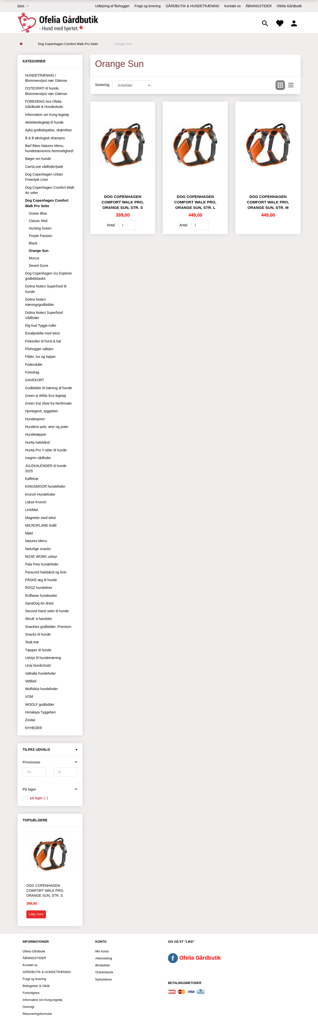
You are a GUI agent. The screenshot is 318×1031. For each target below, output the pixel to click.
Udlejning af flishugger (112, 6)
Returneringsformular (37, 1014)
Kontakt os (232, 6)
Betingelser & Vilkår (36, 986)
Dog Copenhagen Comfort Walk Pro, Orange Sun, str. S (45, 890)
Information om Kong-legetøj (42, 1000)
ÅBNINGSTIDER (259, 6)
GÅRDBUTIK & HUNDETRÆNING (192, 6)
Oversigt (28, 1007)
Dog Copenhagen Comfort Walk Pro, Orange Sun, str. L (195, 202)
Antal (111, 225)
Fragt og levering (147, 6)
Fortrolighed (31, 993)
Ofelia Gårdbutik (289, 6)
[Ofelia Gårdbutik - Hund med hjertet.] (57, 22)
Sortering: (102, 85)
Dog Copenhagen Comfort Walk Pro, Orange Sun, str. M (268, 202)
